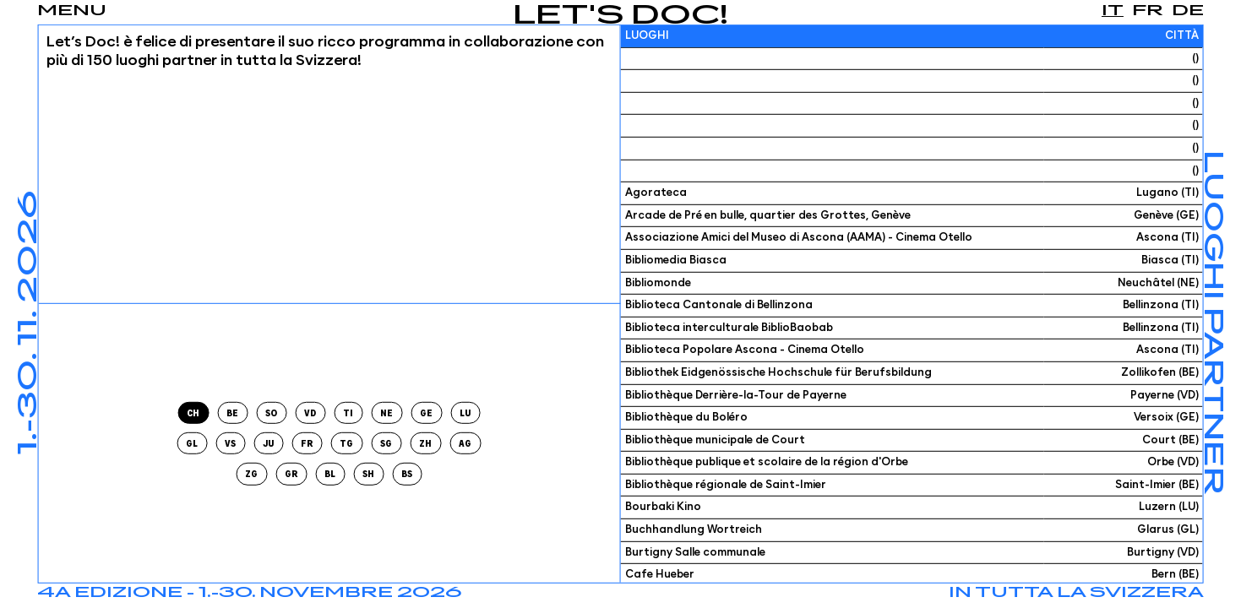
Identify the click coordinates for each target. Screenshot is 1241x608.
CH (193, 413)
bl (329, 474)
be (232, 413)
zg (251, 474)
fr (1147, 11)
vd (310, 413)
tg (346, 443)
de (1188, 11)
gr (291, 474)
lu (465, 413)
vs (230, 443)
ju (268, 443)
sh (368, 474)
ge (426, 413)
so (271, 413)
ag (465, 443)
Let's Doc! (620, 16)
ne (386, 413)
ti (348, 413)
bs (406, 474)
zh (425, 443)
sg (386, 443)
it (1113, 11)
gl (192, 443)
